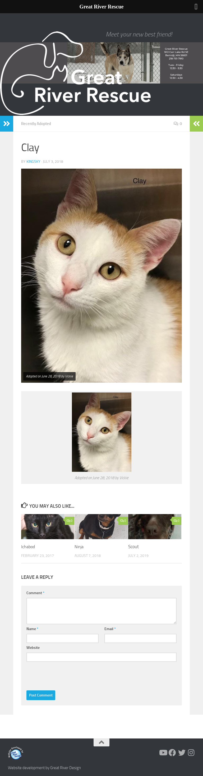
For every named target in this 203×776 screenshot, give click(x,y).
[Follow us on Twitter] (182, 752)
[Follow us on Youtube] (163, 752)
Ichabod (28, 546)
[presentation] (66, 674)
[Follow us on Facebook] (172, 752)
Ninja (79, 546)
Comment (35, 592)
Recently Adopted (37, 123)
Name (32, 628)
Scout (133, 546)
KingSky (33, 161)
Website (33, 647)
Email (110, 628)
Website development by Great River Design (44, 767)
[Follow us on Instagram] (191, 752)
